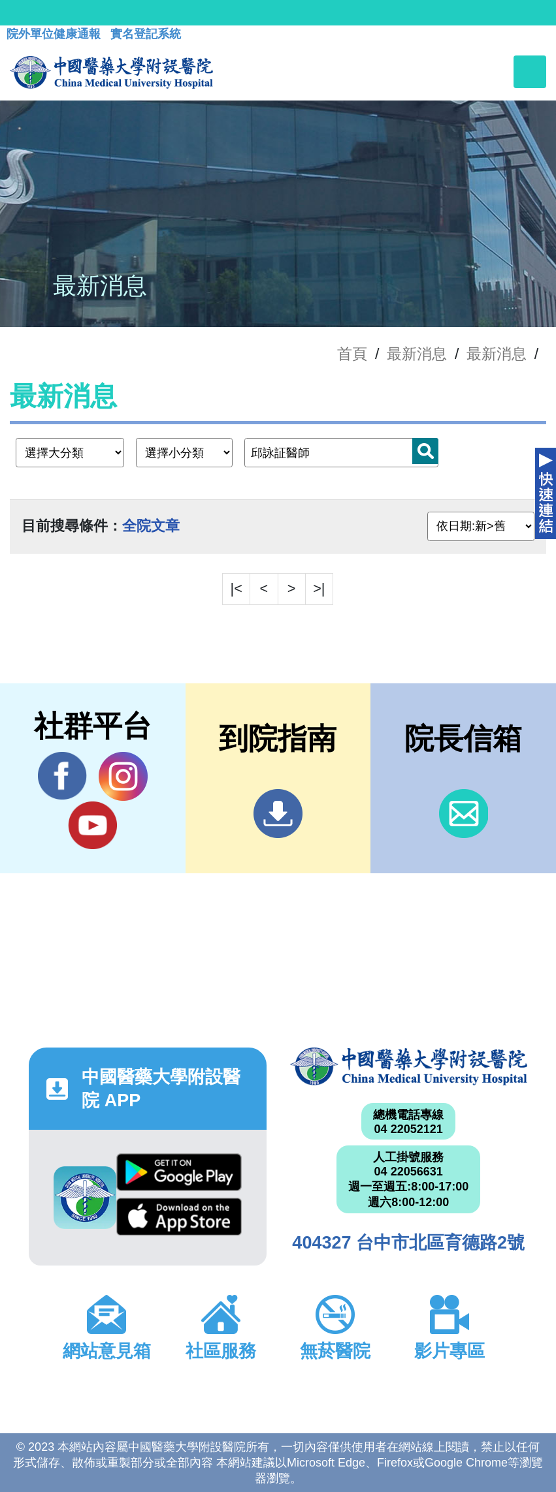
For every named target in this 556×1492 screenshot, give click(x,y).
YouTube (92, 825)
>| (319, 588)
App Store (179, 1217)
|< (236, 588)
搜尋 (425, 451)
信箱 (463, 813)
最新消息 (496, 353)
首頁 (352, 353)
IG (123, 776)
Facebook (62, 776)
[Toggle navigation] (530, 71)
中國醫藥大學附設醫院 (408, 1066)
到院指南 (278, 813)
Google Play (179, 1172)
